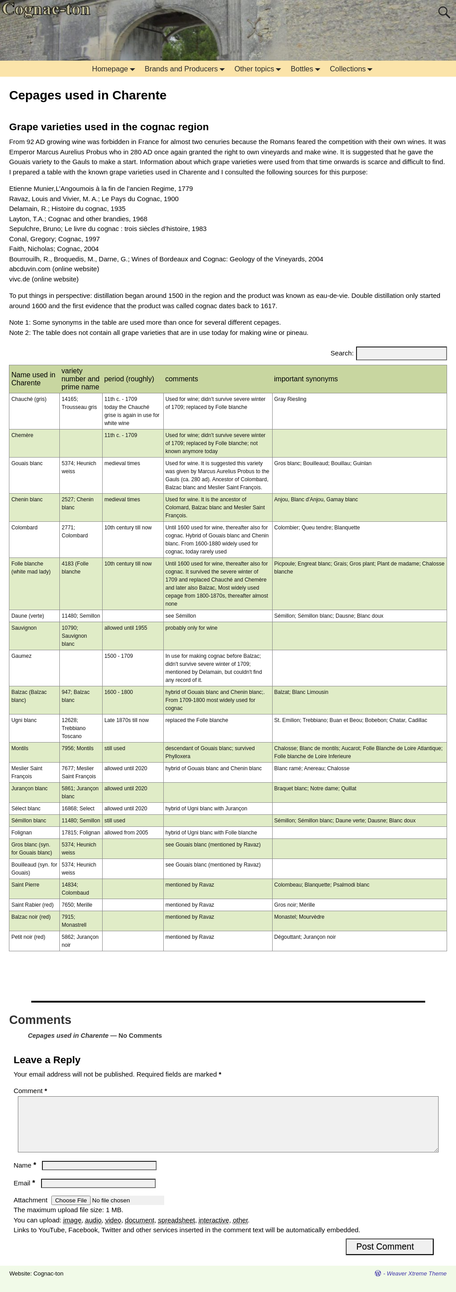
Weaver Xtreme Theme (417, 1284)
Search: (342, 353)
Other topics (259, 69)
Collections (353, 69)
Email (25, 1193)
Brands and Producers (187, 69)
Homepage (115, 69)
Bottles (307, 69)
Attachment (31, 1210)
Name (25, 1176)
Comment (31, 1090)
